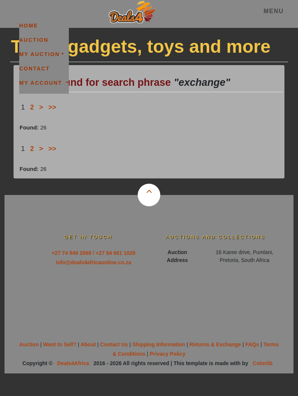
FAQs (252, 344)
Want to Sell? (59, 344)
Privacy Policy (167, 354)
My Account (41, 83)
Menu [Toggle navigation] (273, 11)
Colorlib (263, 363)
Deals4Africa (73, 363)
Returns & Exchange (215, 344)
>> (52, 107)
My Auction (39, 54)
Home (28, 26)
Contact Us (114, 344)
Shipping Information (158, 344)
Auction (34, 40)
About (88, 344)
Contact (34, 68)
